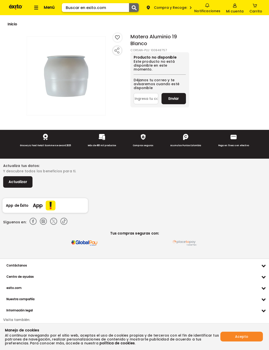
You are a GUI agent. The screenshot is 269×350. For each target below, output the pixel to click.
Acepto (241, 336)
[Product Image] (66, 76)
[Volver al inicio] (15, 9)
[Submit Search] (134, 7)
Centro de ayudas (20, 277)
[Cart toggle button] (256, 7)
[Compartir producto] (116, 50)
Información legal (19, 310)
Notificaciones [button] (207, 7)
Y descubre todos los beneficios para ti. (39, 171)
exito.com (14, 288)
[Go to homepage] (12, 24)
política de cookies (117, 343)
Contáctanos (16, 265)
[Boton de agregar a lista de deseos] (117, 37)
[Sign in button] (235, 7)
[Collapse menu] (43, 7)
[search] (100, 7)
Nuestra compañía (20, 299)
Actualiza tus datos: (21, 166)
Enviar (173, 98)
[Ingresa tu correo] (146, 98)
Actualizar (18, 181)
